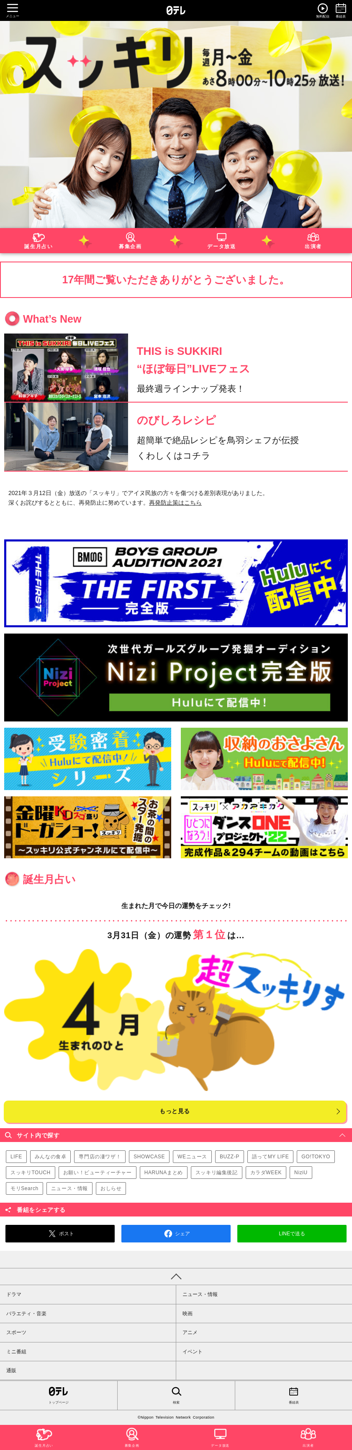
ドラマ (13, 1294)
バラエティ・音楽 (26, 1314)
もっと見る (174, 1111)
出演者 (313, 239)
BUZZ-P (229, 1157)
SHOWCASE (149, 1157)
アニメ (190, 1332)
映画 (187, 1314)
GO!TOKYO (315, 1157)
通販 (11, 1370)
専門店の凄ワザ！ (100, 1157)
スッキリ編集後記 (216, 1172)
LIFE (16, 1157)
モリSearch (24, 1188)
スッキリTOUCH (30, 1172)
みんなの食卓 (51, 1157)
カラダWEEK (266, 1172)
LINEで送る (292, 1234)
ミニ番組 (16, 1352)
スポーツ (16, 1332)
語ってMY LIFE (270, 1157)
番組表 (293, 1394)
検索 (176, 1394)
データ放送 (221, 239)
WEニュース (192, 1157)
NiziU (301, 1172)
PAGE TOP (176, 1276)
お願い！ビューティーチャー (97, 1172)
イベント (192, 1352)
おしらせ (110, 1188)
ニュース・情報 (69, 1188)
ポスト (60, 1233)
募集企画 (130, 239)
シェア (176, 1233)
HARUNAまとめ (163, 1172)
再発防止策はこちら (175, 502)
